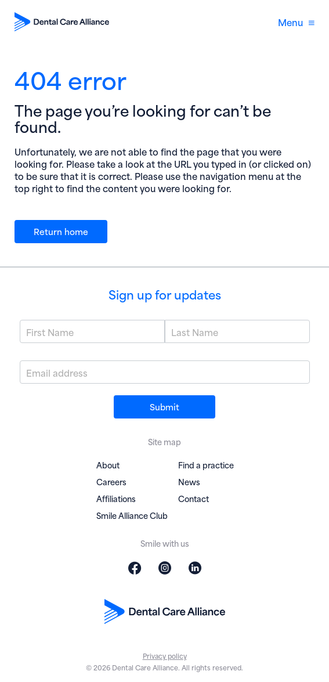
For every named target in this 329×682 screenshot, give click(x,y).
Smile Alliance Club (132, 515)
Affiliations (116, 498)
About (108, 465)
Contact (193, 498)
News (189, 481)
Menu (296, 22)
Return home (61, 231)
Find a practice (206, 465)
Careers (111, 481)
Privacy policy (165, 656)
